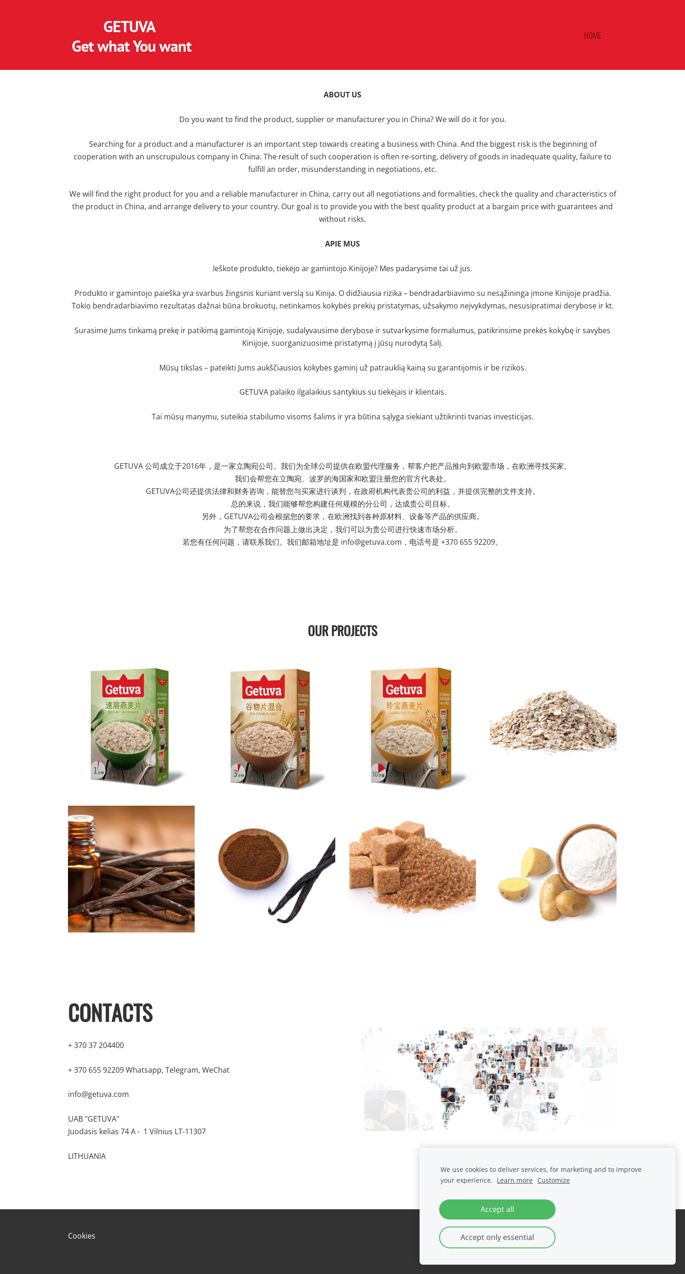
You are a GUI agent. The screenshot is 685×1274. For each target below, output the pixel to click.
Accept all (497, 1209)
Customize (553, 1180)
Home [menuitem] (592, 35)
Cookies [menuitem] (81, 1236)
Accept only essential (497, 1237)
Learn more (515, 1180)
